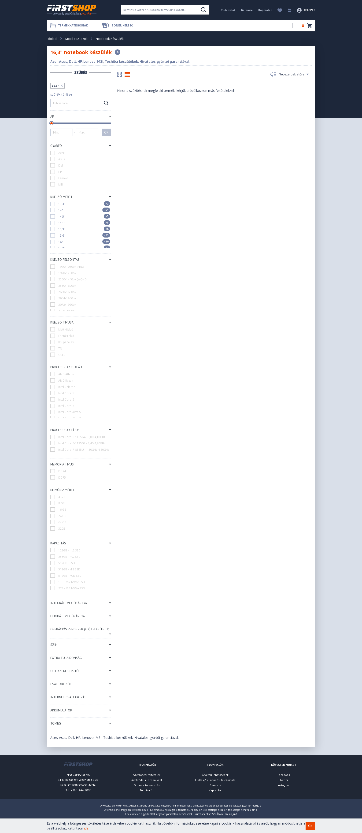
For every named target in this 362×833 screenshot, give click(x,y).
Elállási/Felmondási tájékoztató (215, 780)
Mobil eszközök (76, 39)
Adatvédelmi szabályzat (146, 780)
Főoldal (52, 39)
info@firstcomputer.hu (82, 785)
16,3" (55, 85)
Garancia (247, 10)
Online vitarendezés (147, 785)
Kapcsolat (265, 10)
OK (106, 132)
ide (86, 828)
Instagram (283, 785)
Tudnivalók (228, 10)
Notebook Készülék (110, 39)
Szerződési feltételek (146, 775)
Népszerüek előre (289, 74)
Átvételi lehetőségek (215, 775)
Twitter (284, 780)
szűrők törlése (61, 95)
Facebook (283, 775)
